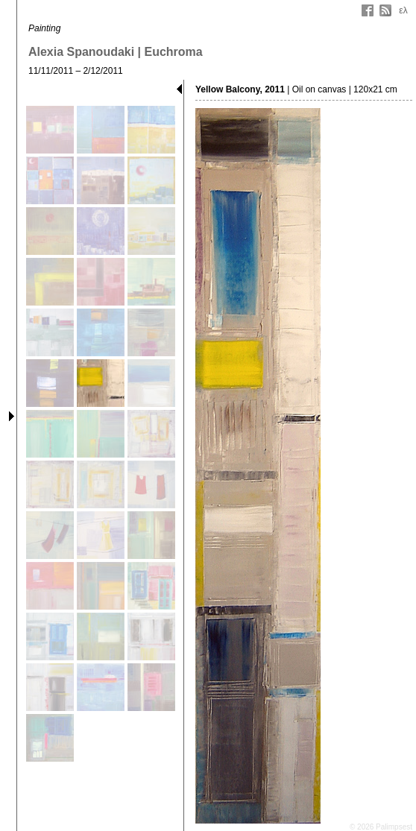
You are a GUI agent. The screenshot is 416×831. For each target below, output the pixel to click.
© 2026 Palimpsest (381, 827)
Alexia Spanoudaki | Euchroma (115, 51)
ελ (403, 10)
